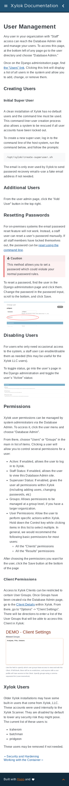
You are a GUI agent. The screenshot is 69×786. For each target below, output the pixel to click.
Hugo (20, 779)
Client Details (25, 604)
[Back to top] (63, 779)
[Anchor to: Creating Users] (40, 88)
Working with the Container (24, 760)
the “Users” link (14, 67)
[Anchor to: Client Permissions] (41, 579)
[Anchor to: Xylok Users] (33, 687)
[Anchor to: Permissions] (35, 406)
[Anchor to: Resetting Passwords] (53, 215)
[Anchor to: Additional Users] (44, 188)
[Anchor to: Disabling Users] (42, 335)
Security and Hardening (21, 756)
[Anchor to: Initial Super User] (38, 100)
